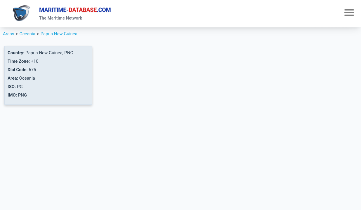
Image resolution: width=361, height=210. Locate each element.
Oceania (27, 33)
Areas (8, 33)
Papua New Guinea (59, 33)
